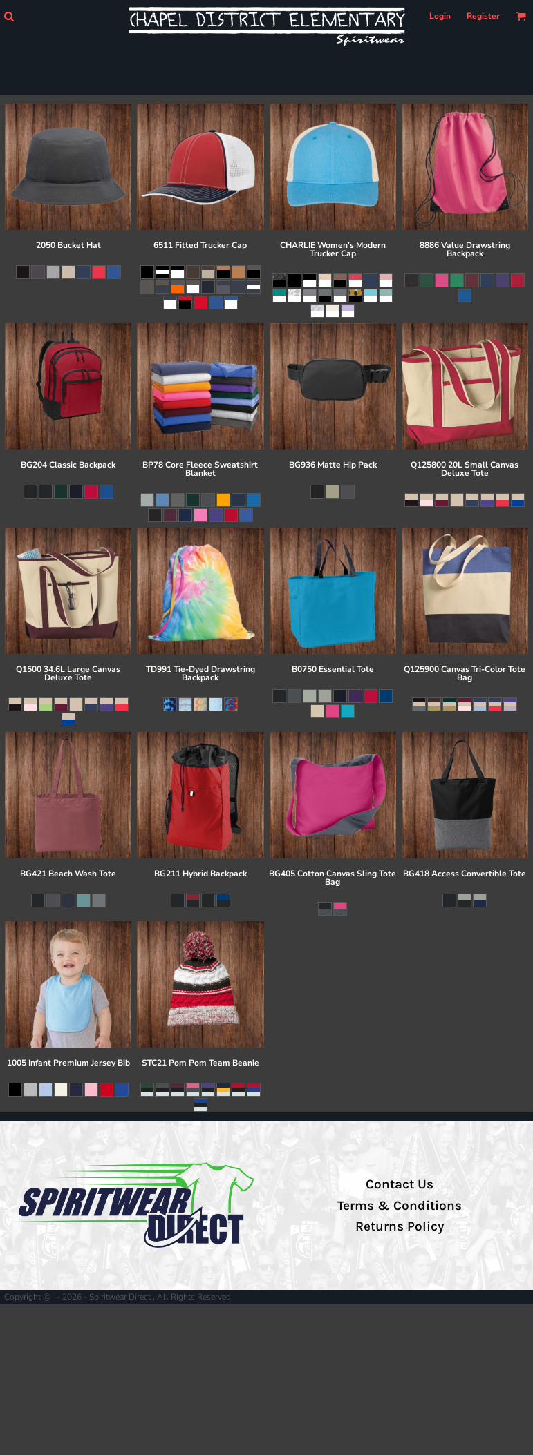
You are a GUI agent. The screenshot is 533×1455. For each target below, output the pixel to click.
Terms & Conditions (399, 1205)
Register (483, 15)
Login (440, 15)
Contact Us (399, 1184)
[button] (8, 16)
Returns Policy (399, 1226)
